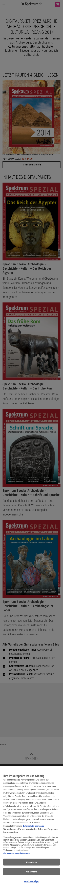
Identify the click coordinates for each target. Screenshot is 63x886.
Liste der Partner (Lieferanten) (16, 855)
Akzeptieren (31, 864)
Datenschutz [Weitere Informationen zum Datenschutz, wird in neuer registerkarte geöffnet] (28, 828)
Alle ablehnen (31, 873)
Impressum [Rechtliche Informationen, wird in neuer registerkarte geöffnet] (39, 828)
